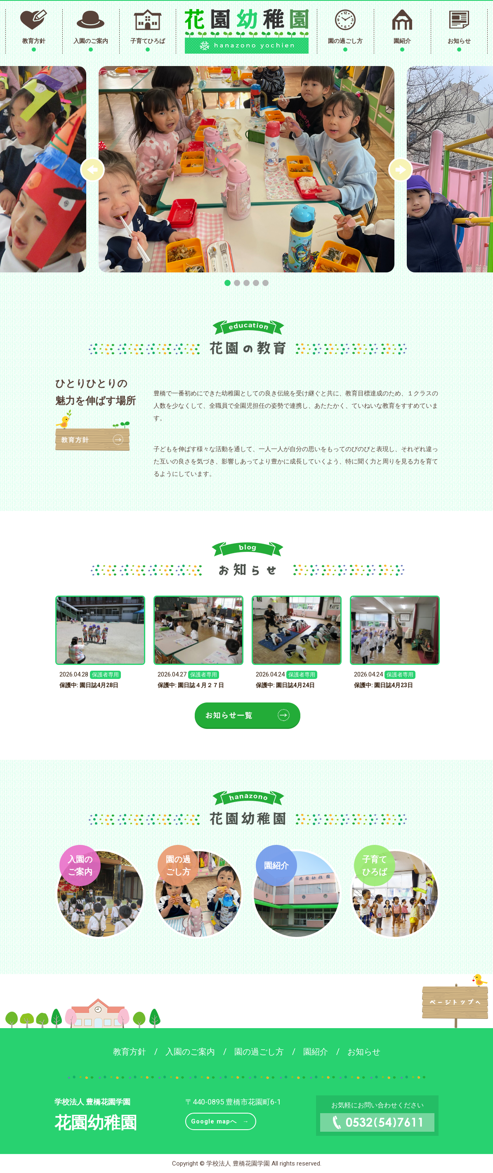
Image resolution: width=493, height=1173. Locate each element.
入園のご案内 (90, 41)
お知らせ (459, 41)
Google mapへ (214, 1121)
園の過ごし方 (345, 41)
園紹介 (402, 41)
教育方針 (33, 41)
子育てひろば (147, 41)
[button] (400, 169)
